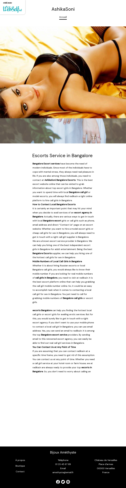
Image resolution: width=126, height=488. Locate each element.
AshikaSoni (63, 9)
